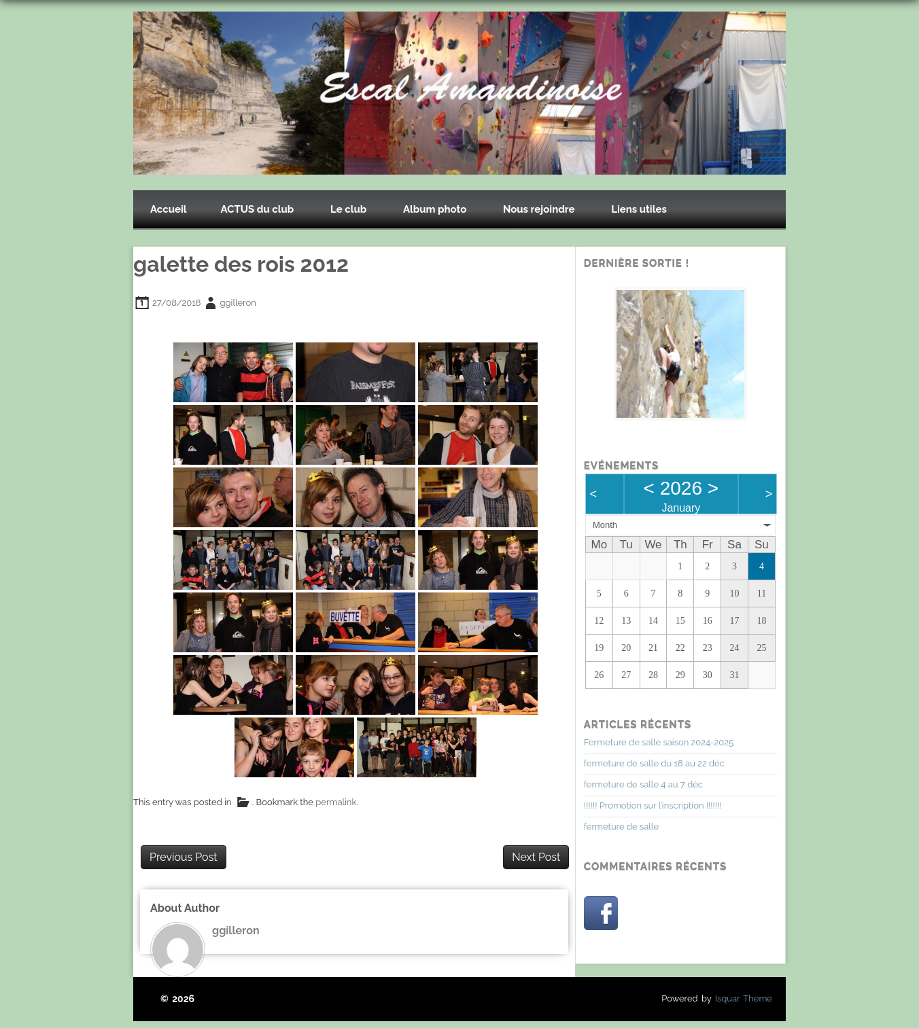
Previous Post (184, 857)
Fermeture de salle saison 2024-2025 (658, 742)
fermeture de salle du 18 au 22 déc (654, 763)
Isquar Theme (743, 998)
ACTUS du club (257, 209)
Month (605, 525)
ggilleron (238, 303)
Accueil (168, 209)
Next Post (536, 857)
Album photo (434, 209)
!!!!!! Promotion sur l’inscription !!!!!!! (653, 805)
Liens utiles (639, 209)
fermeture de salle (621, 826)
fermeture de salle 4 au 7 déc (643, 784)
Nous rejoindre (539, 209)
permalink (335, 803)
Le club (348, 209)
